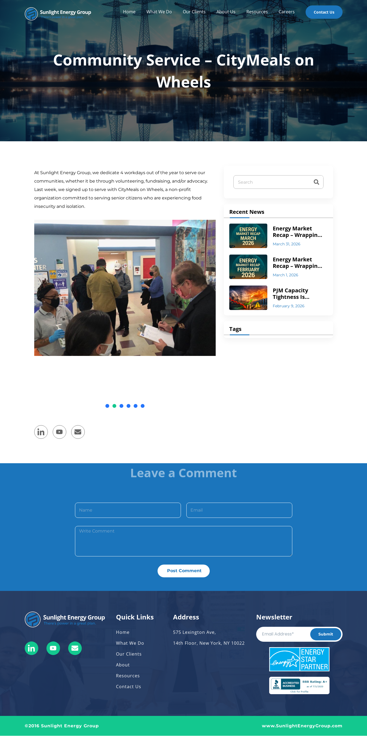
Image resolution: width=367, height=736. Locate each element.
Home (129, 12)
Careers (287, 12)
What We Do (159, 12)
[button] (107, 406)
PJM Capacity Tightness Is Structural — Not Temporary (295, 293)
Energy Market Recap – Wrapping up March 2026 (297, 231)
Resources (257, 12)
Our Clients (194, 12)
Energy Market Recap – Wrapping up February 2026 (297, 262)
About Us (226, 12)
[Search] (316, 182)
